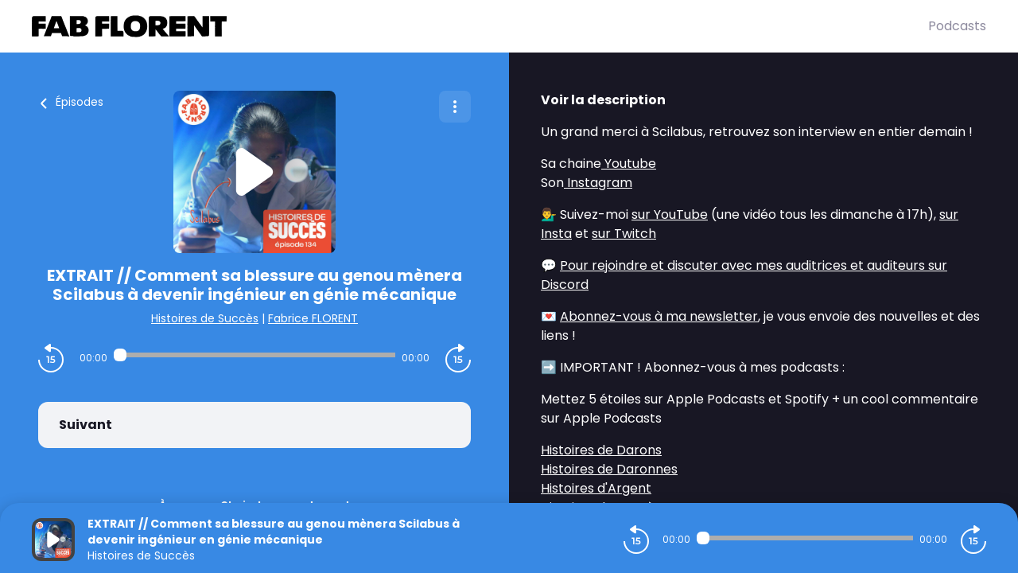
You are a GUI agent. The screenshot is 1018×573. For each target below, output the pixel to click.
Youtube (628, 163)
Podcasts (957, 26)
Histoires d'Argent (596, 488)
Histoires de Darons (601, 450)
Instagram (598, 182)
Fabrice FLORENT (313, 318)
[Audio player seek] (254, 355)
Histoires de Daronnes (609, 469)
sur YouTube (669, 214)
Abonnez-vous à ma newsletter (659, 316)
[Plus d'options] (455, 107)
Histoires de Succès (204, 318)
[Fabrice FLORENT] (480, 26)
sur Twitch (624, 233)
